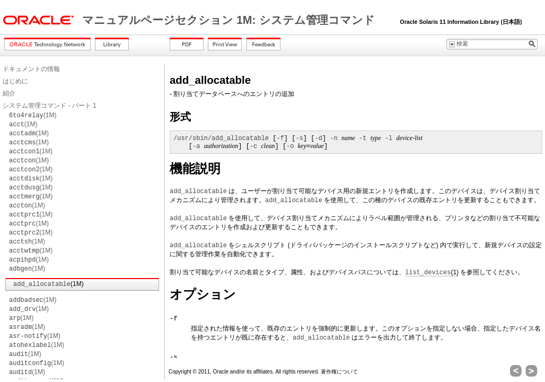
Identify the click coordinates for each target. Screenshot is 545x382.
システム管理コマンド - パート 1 (49, 105)
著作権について (339, 372)
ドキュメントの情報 (31, 69)
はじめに (15, 81)
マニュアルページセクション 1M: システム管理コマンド (230, 20)
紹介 (9, 93)
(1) (432, 272)
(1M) (32, 115)
